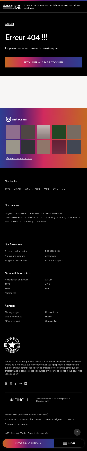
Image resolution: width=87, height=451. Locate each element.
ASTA (7, 189)
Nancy (51, 217)
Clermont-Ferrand (52, 213)
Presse (48, 316)
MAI (63, 189)
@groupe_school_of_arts (19, 158)
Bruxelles (34, 213)
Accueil (9, 24)
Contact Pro (51, 321)
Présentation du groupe (16, 279)
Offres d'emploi (12, 321)
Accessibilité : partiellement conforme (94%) (26, 414)
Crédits (70, 419)
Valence (41, 221)
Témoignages (12, 312)
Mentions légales (54, 419)
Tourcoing (27, 221)
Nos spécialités (52, 250)
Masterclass (51, 312)
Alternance (50, 256)
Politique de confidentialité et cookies (23, 419)
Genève (31, 217)
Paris (15, 221)
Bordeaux (21, 213)
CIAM (37, 189)
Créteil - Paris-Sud (14, 217)
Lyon (42, 217)
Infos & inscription (54, 260)
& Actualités (13, 316)
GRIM (27, 189)
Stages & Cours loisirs (16, 260)
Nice (7, 221)
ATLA (55, 189)
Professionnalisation (15, 256)
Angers (8, 213)
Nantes (73, 217)
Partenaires (10, 293)
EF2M (46, 189)
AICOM (17, 189)
